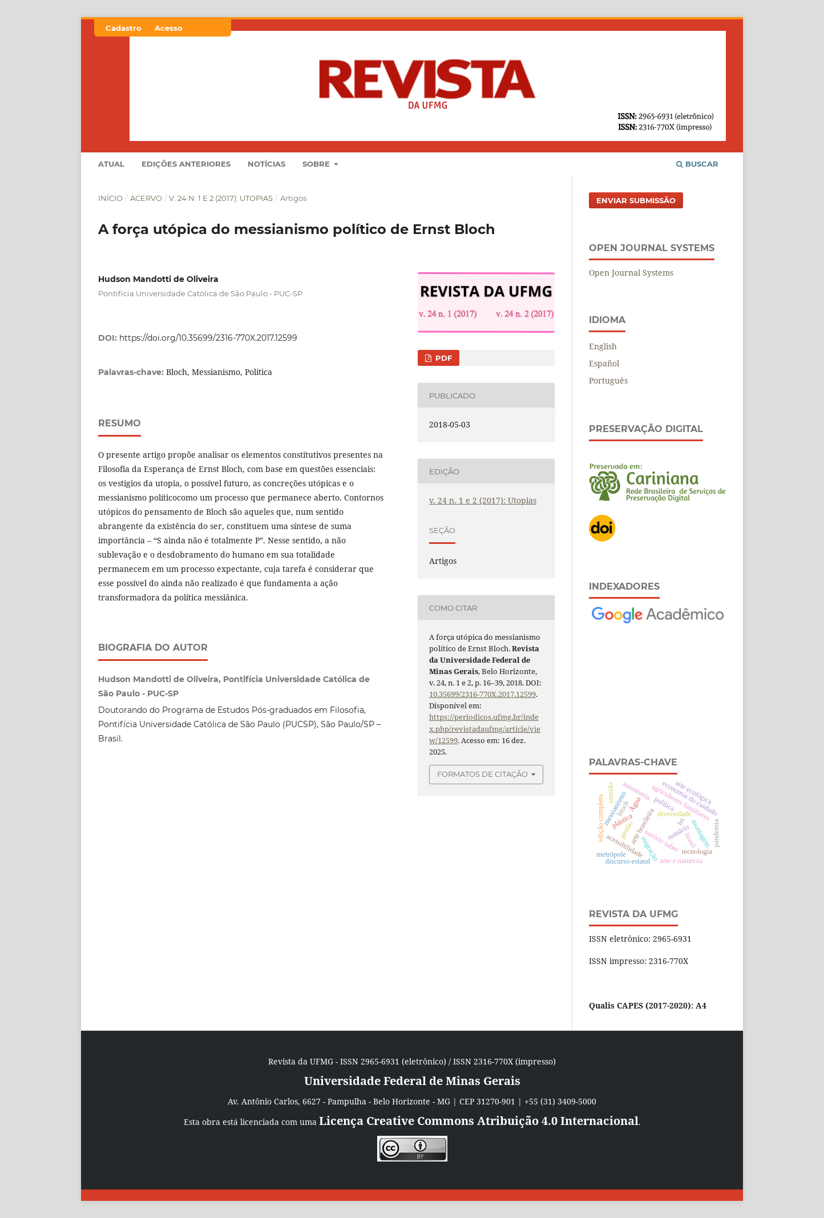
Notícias (266, 163)
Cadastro (124, 28)
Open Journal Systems (631, 272)
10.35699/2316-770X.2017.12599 (482, 694)
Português (608, 380)
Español (604, 363)
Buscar (697, 163)
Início (110, 198)
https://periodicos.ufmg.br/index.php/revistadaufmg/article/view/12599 (484, 728)
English (603, 346)
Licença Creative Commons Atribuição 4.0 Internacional (479, 1120)
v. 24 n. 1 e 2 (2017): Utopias (221, 198)
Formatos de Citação (482, 774)
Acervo (146, 198)
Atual (111, 163)
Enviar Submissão (636, 200)
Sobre (317, 163)
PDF (442, 357)
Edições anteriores (186, 163)
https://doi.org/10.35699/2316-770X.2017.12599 (208, 338)
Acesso (169, 28)
